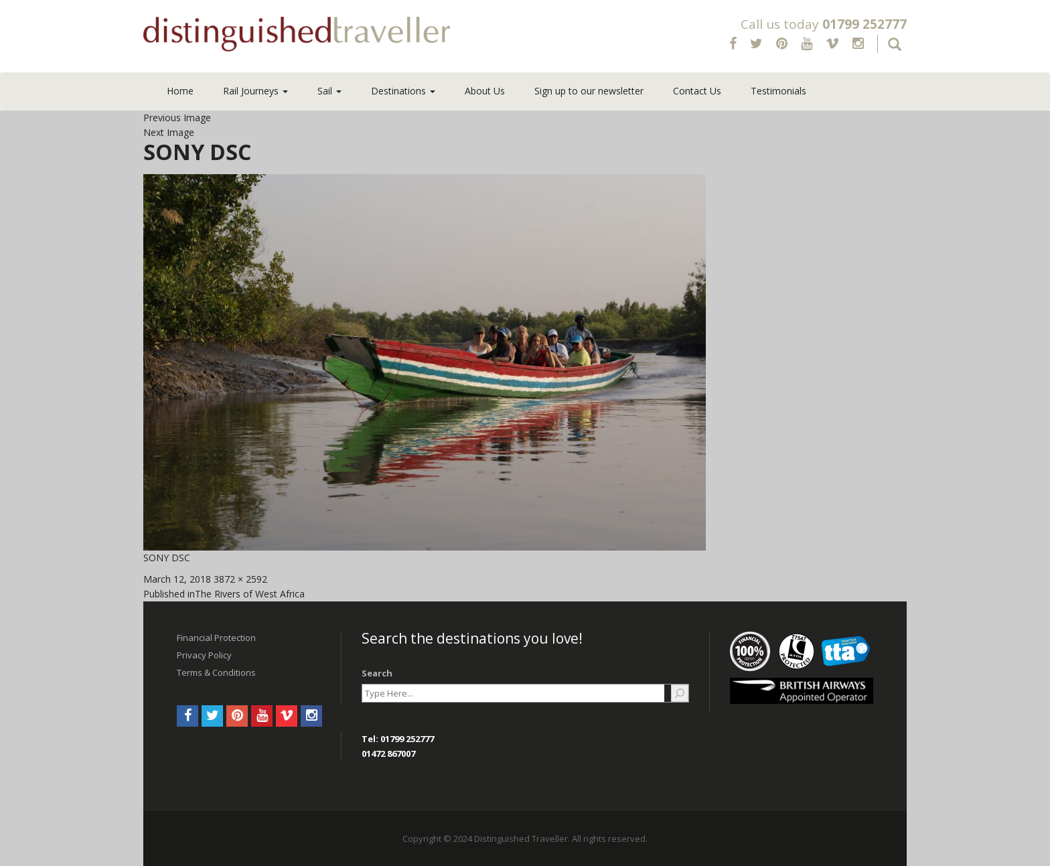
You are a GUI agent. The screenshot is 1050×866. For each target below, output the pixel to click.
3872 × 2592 (240, 579)
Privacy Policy (204, 655)
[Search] (679, 693)
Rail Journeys (255, 90)
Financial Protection (216, 638)
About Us (485, 90)
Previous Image (177, 117)
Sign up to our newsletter (589, 90)
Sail (329, 90)
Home (180, 90)
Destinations (403, 90)
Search (377, 673)
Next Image (168, 132)
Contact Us (697, 90)
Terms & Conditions (216, 672)
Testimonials (778, 90)
